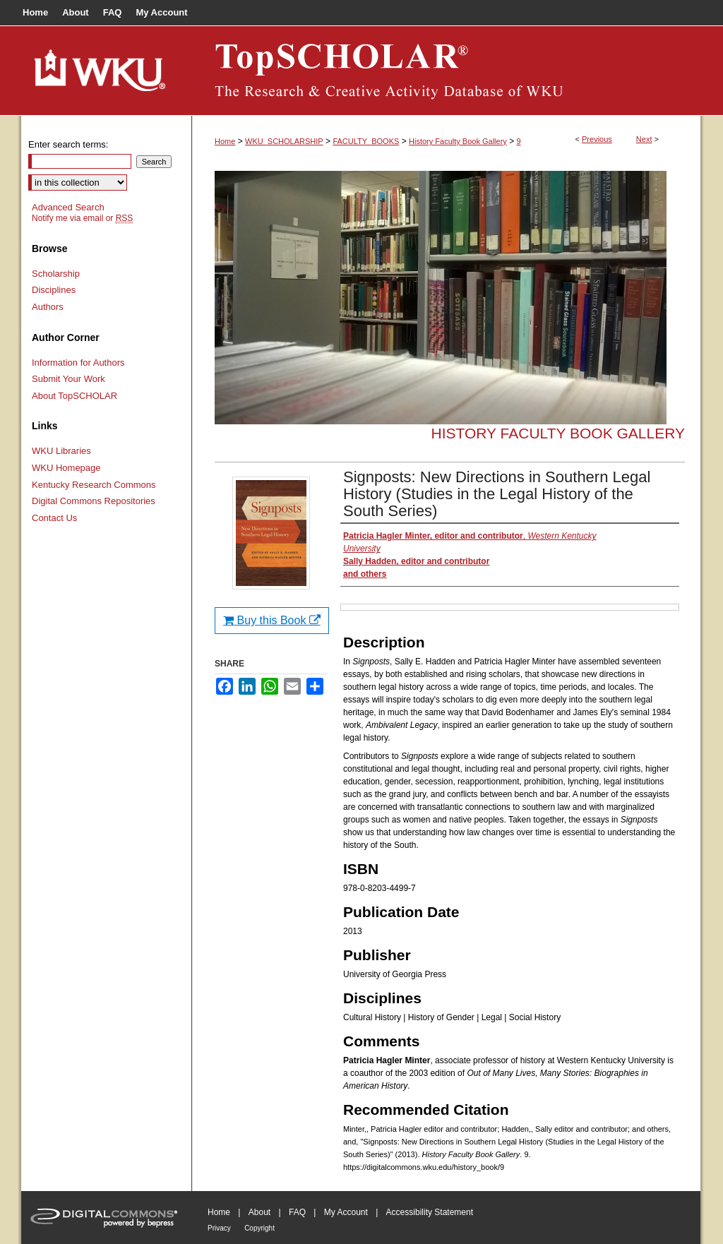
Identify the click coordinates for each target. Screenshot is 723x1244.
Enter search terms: (68, 144)
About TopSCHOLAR (74, 395)
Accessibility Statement (429, 1212)
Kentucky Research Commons (94, 484)
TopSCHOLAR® (446, 70)
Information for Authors (78, 362)
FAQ (297, 1212)
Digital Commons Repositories (93, 501)
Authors (48, 306)
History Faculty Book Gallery (458, 141)
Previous (597, 139)
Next (644, 139)
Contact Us (54, 518)
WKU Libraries (61, 450)
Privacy (219, 1228)
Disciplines (54, 290)
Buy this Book (272, 620)
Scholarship (56, 273)
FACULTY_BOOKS (366, 141)
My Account (346, 1212)
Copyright (259, 1228)
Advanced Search (68, 207)
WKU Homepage (66, 467)
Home (225, 141)
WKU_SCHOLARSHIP (284, 141)
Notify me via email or (82, 218)
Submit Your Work (68, 378)
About (259, 1212)
